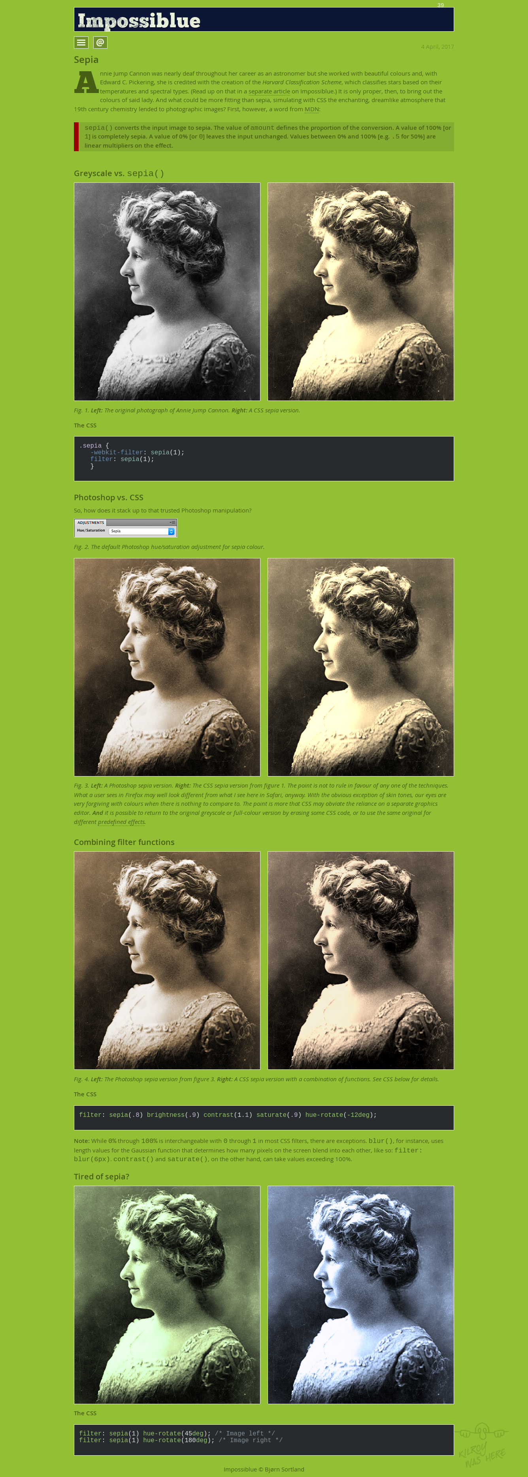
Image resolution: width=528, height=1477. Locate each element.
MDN (312, 109)
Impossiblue (139, 21)
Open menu (88, 43)
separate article (269, 91)
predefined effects (121, 822)
